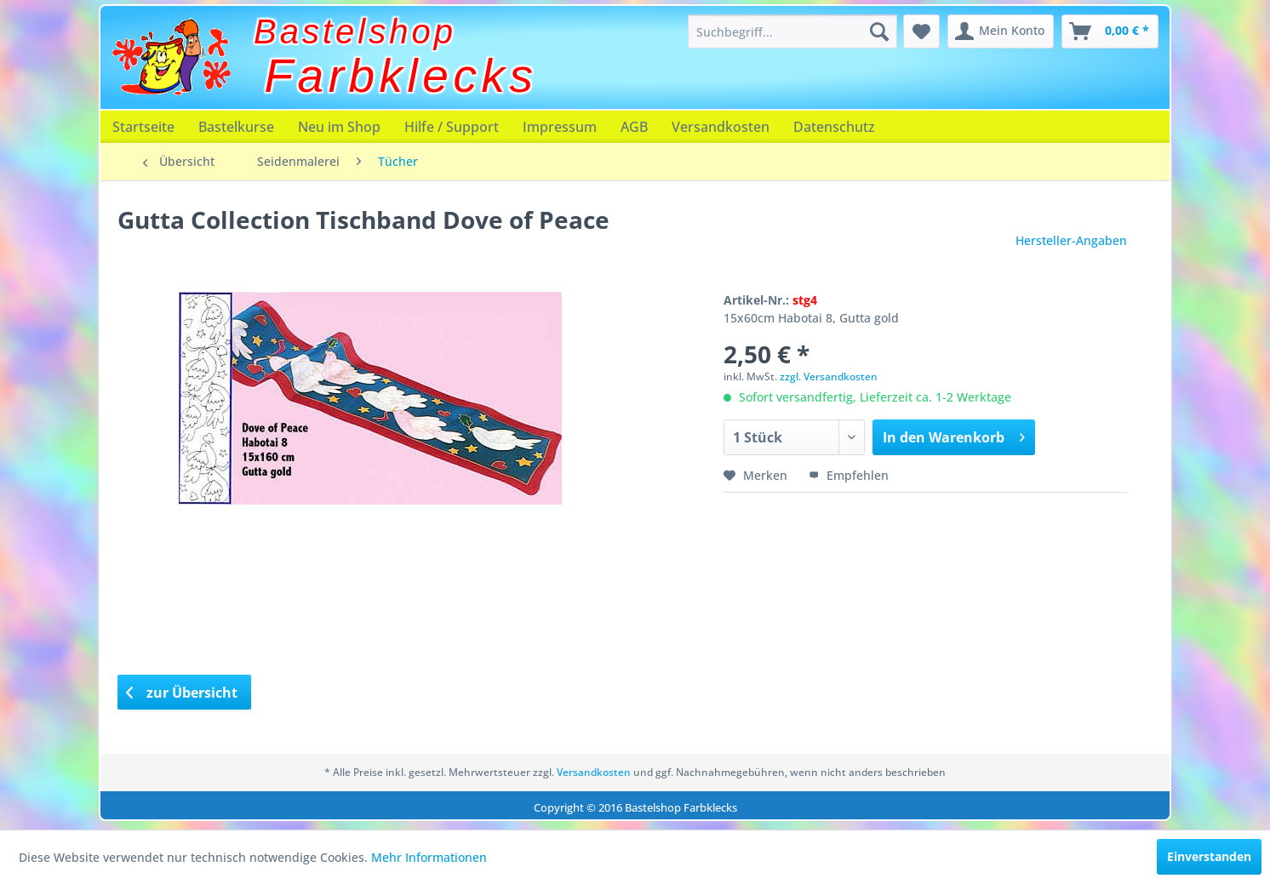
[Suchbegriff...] (792, 31)
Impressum (560, 126)
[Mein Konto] (1000, 31)
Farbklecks (401, 75)
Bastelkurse (236, 126)
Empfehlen (849, 475)
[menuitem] (792, 31)
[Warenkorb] (1109, 31)
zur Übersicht (182, 692)
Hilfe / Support (451, 126)
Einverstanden (1209, 856)
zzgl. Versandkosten (829, 376)
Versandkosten (720, 126)
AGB (634, 126)
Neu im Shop (339, 126)
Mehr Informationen (429, 857)
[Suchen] (879, 31)
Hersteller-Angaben (1071, 240)
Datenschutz (834, 126)
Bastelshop (355, 31)
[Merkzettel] (921, 31)
